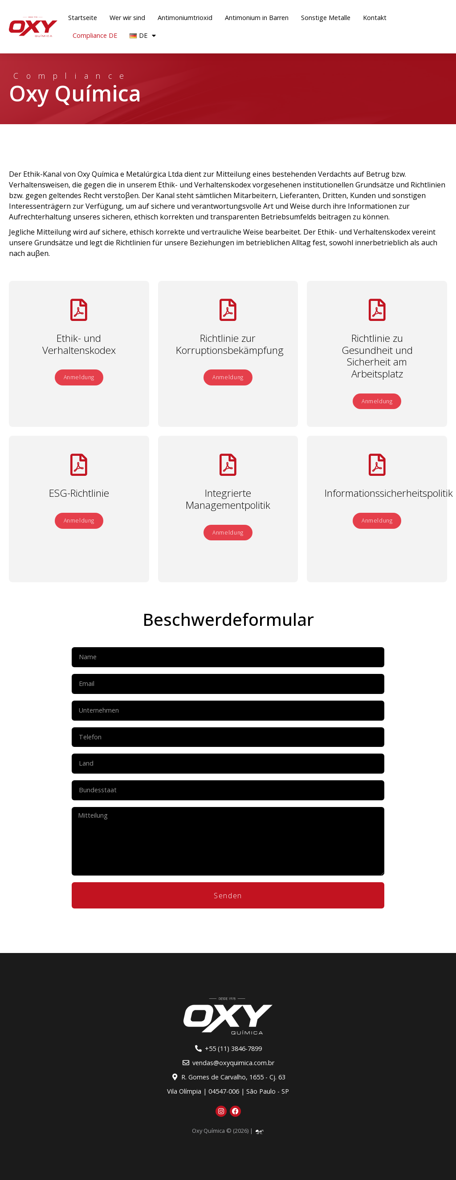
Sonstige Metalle (325, 17)
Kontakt (375, 17)
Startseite (82, 17)
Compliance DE (95, 35)
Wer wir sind (127, 17)
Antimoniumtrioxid (185, 17)
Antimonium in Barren (257, 17)
